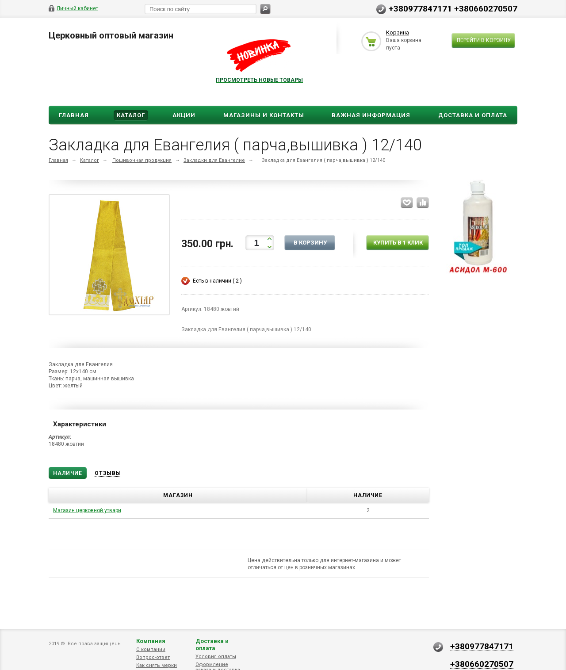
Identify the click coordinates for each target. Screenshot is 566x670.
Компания (150, 641)
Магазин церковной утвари (87, 510)
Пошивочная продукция (142, 160)
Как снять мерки (156, 665)
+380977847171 (420, 8)
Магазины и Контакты (263, 115)
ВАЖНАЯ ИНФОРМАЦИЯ (371, 115)
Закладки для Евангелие (214, 160)
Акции (183, 115)
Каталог (131, 115)
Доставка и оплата (212, 644)
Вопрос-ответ (153, 657)
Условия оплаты (215, 656)
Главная (74, 115)
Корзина (397, 32)
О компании (150, 649)
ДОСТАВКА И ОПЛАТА (472, 115)
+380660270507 (485, 8)
